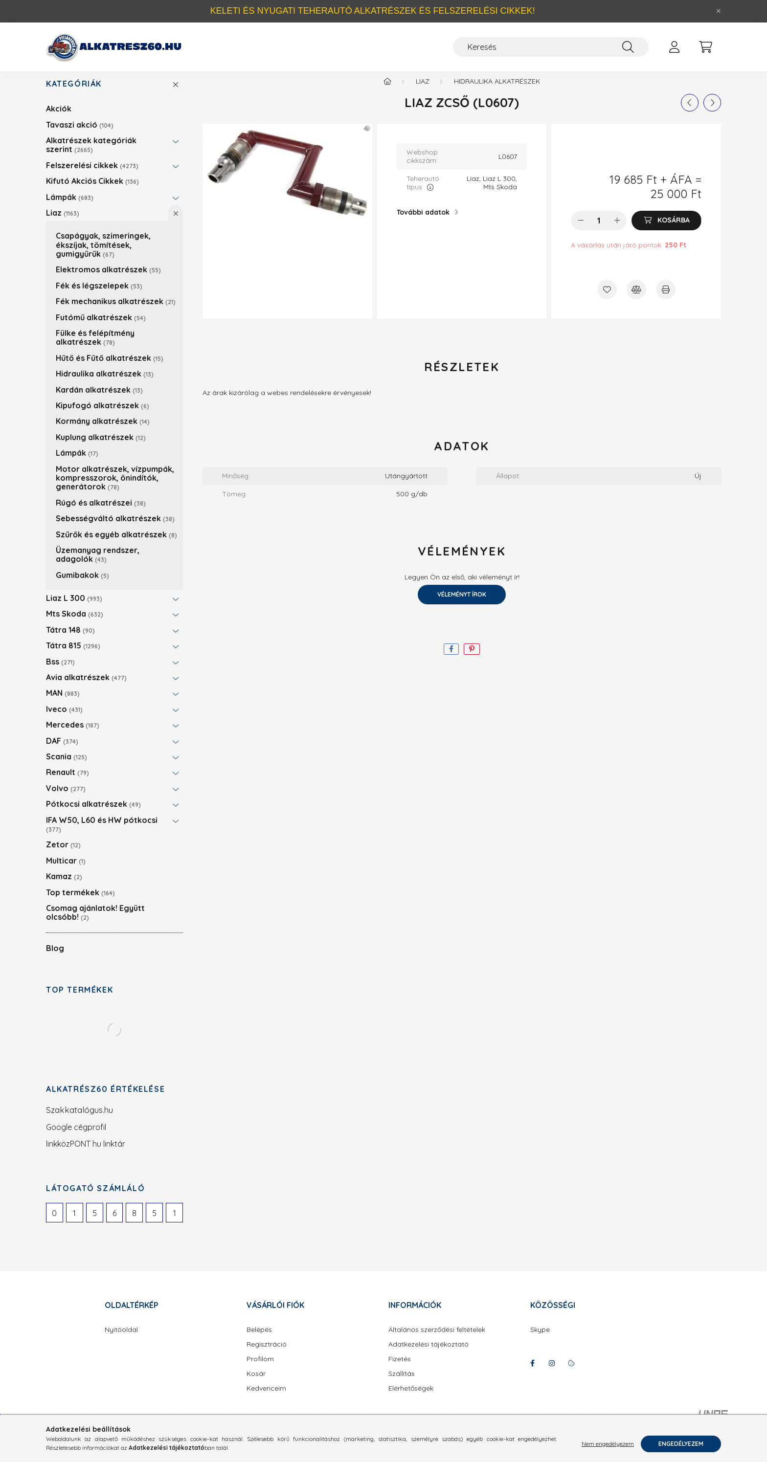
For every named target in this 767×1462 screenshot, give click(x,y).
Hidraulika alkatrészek (105, 383)
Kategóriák (74, 93)
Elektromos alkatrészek (108, 279)
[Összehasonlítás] (636, 299)
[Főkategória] (387, 91)
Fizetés (399, 1369)
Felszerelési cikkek (92, 175)
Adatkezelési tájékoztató (428, 1354)
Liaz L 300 (74, 608)
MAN (63, 703)
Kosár (256, 1383)
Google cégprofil (76, 1137)
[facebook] (451, 659)
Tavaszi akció (79, 134)
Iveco (64, 719)
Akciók (58, 118)
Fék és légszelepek (99, 295)
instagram (552, 1373)
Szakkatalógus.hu (79, 1119)
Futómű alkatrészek (101, 327)
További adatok (423, 222)
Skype (540, 1339)
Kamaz (64, 886)
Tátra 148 (70, 639)
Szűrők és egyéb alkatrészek (116, 544)
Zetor (63, 854)
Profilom (260, 1369)
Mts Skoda (74, 623)
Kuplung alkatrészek (101, 447)
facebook (532, 1373)
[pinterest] (472, 659)
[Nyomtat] (666, 299)
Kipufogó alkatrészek (102, 415)
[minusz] (580, 230)
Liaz (62, 222)
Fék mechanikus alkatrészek (116, 311)
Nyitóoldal (121, 1339)
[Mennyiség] (599, 230)
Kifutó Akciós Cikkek (92, 191)
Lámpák (69, 207)
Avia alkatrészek (86, 687)
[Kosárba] (666, 230)
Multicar (66, 870)
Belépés (259, 1339)
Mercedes (72, 734)
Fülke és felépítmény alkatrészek (95, 347)
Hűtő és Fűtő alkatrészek (109, 368)
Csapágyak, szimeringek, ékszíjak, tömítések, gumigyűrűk (103, 254)
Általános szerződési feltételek (436, 1339)
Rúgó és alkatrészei (101, 512)
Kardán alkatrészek (99, 399)
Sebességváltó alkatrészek (115, 528)
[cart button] (705, 47)
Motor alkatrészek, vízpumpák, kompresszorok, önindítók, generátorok (115, 488)
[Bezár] (718, 11)
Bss (60, 671)
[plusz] (616, 230)
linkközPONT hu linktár (85, 1153)
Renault (67, 782)
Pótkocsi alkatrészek (93, 814)
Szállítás (401, 1383)
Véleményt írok (461, 604)
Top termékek (80, 902)
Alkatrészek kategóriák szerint (91, 154)
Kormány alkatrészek (103, 431)
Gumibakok (82, 585)
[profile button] (674, 47)
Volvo (66, 798)
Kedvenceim (266, 1398)
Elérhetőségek (410, 1398)
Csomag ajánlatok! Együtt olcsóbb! (95, 922)
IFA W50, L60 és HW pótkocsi (102, 834)
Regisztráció (267, 1354)
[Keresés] (551, 47)
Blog (55, 958)
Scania (66, 766)
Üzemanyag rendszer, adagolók (97, 564)
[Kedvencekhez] (607, 299)
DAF (62, 750)
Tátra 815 (73, 655)
